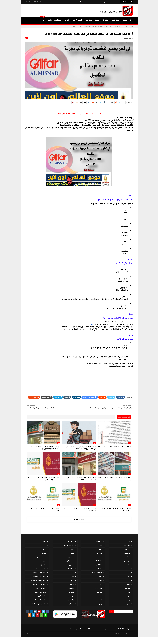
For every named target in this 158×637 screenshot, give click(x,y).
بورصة (73, 580)
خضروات (72, 596)
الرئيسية (127, 20)
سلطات (128, 580)
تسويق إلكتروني (42, 561)
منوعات (88, 20)
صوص (128, 576)
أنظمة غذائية (99, 541)
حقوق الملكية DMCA (97, 2)
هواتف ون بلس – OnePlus (39, 604)
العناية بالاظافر (98, 561)
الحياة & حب (77, 20)
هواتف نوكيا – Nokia (41, 592)
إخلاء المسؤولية (115, 2)
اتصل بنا (79, 2)
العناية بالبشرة (98, 565)
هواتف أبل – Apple (41, 565)
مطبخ (97, 20)
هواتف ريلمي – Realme (40, 576)
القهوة (100, 576)
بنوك (73, 576)
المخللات (128, 565)
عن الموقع (106, 2)
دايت (101, 596)
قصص (128, 604)
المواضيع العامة (54, 20)
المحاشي (128, 557)
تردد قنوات (72, 592)
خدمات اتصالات (71, 569)
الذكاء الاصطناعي (42, 557)
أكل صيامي (127, 553)
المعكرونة (127, 569)
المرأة (66, 20)
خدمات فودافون (70, 561)
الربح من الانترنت (71, 541)
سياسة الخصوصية (86, 2)
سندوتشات (127, 572)
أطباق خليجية (127, 561)
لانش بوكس (127, 596)
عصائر (129, 592)
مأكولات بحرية (126, 545)
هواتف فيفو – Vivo (41, 588)
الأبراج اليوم (72, 572)
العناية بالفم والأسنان (97, 572)
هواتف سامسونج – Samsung (39, 580)
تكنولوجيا (115, 20)
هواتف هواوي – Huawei (40, 596)
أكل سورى (127, 549)
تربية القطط (99, 592)
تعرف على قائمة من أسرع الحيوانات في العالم (39, 407)
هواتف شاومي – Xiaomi (40, 584)
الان (26, 38)
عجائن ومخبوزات (126, 588)
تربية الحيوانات (98, 588)
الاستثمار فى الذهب (69, 545)
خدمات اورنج (71, 557)
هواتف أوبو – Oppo (41, 569)
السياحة (100, 584)
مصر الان (27, 633)
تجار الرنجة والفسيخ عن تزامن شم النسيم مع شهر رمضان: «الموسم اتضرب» (109, 407)
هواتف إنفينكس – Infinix (40, 572)
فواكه (128, 600)
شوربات (128, 584)
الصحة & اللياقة (98, 557)
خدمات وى (72, 565)
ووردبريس (44, 553)
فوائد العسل (71, 600)
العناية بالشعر (99, 569)
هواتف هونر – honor (41, 600)
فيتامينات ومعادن (70, 604)
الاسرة (100, 545)
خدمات (106, 20)
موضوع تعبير (99, 604)
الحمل (100, 549)
